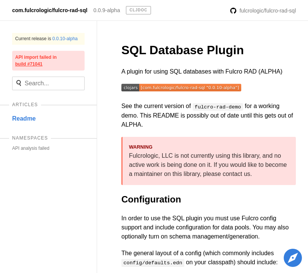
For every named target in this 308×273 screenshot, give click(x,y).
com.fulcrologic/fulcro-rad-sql (49, 10)
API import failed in (36, 61)
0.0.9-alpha (106, 10)
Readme (24, 118)
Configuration (151, 199)
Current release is (46, 38)
